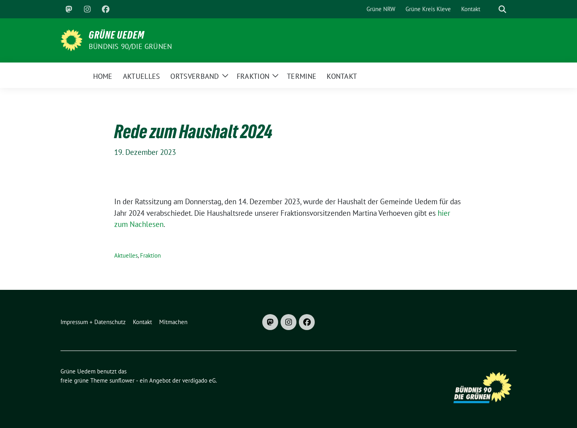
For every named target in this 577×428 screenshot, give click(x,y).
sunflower (122, 380)
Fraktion (150, 255)
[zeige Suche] (502, 9)
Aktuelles (126, 255)
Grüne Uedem (116, 35)
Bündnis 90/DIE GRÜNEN (130, 46)
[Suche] (491, 9)
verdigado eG (199, 380)
